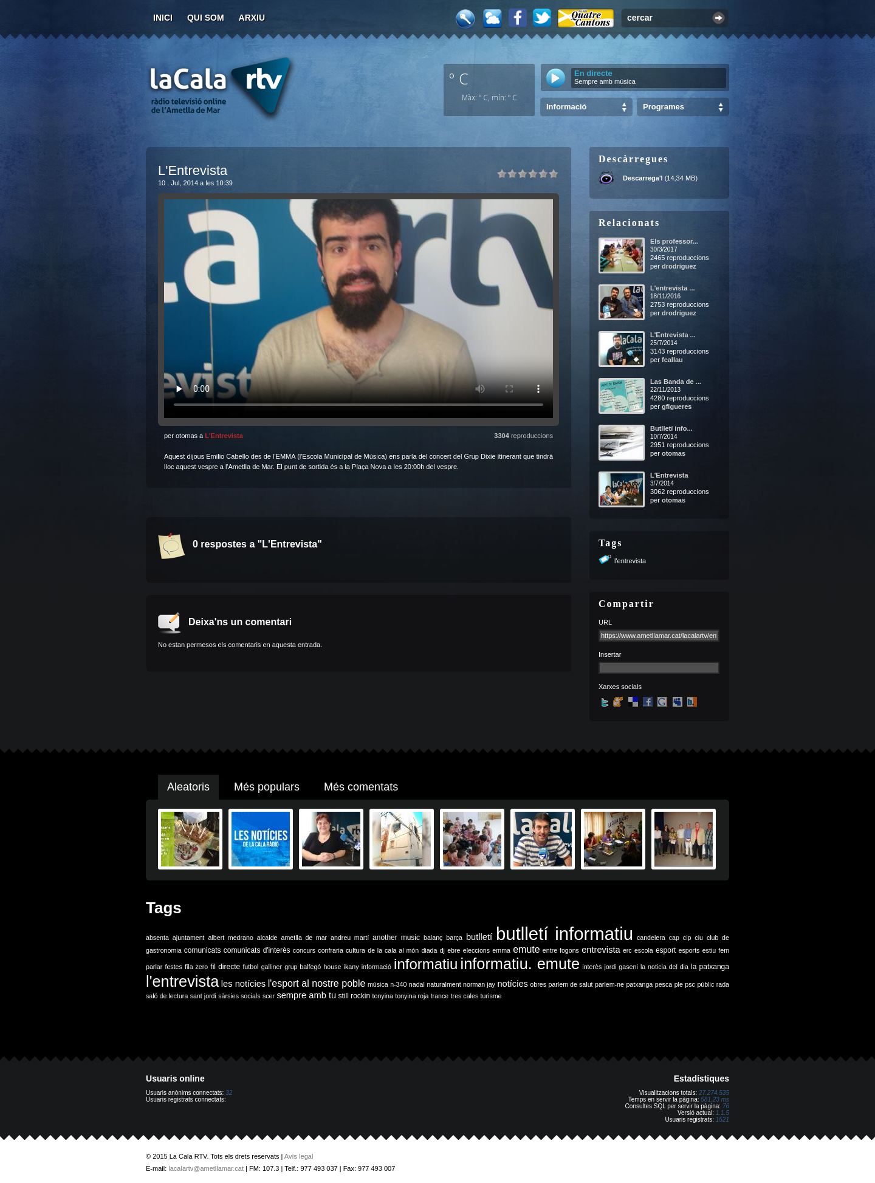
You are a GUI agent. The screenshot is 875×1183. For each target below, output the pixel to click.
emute (526, 949)
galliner (271, 966)
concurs (304, 950)
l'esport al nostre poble (317, 983)
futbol (250, 966)
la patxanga (710, 966)
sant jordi (203, 996)
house (332, 966)
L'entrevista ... (672, 288)
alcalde (267, 937)
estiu (709, 950)
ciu (699, 937)
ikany (351, 966)
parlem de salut (570, 984)
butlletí (479, 937)
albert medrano (230, 937)
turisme (491, 996)
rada (722, 984)
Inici (163, 17)
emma (501, 950)
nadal (417, 984)
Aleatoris (188, 787)
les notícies (243, 984)
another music (396, 937)
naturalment (444, 984)
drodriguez (679, 266)
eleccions (476, 950)
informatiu (426, 964)
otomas (673, 453)
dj (442, 950)
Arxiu (252, 17)
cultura (355, 950)
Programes (663, 106)
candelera (651, 937)
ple (678, 984)
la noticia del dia (664, 966)
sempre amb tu (306, 995)
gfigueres (677, 406)
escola (643, 950)
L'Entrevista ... (673, 334)
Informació (566, 106)
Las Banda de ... (675, 381)
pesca (663, 984)
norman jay (479, 984)
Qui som (205, 17)
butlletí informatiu (564, 934)
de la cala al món (393, 950)
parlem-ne (609, 984)
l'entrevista (630, 560)
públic (705, 984)
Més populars (267, 787)
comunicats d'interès (257, 950)
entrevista (601, 950)
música (378, 984)
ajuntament (189, 937)
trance (440, 996)
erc (627, 950)
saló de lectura (167, 996)
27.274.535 (714, 1092)
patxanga (639, 984)
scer (268, 996)
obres (538, 984)
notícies (512, 984)
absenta (157, 937)
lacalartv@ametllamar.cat (206, 1168)
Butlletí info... (671, 428)
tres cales (465, 996)
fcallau (672, 359)
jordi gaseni (620, 966)
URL (605, 622)
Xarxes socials (620, 686)
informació (376, 966)
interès (592, 966)
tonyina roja (411, 996)
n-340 (398, 984)
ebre (453, 950)
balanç (433, 937)
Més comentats (361, 787)
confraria (330, 950)
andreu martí (350, 937)
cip (687, 937)
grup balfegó (302, 966)
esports (688, 950)
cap (674, 937)
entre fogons (561, 950)
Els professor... (674, 241)
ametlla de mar (304, 937)
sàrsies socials (239, 996)
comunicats (202, 950)
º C (458, 78)
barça (454, 937)
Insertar (610, 654)
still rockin (354, 996)
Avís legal (299, 1156)
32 (228, 1092)
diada (429, 950)
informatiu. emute (520, 963)
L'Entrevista (224, 435)
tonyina (382, 996)
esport (666, 950)
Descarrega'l (643, 178)
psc (690, 984)
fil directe (225, 966)
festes (173, 966)
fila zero (196, 966)
